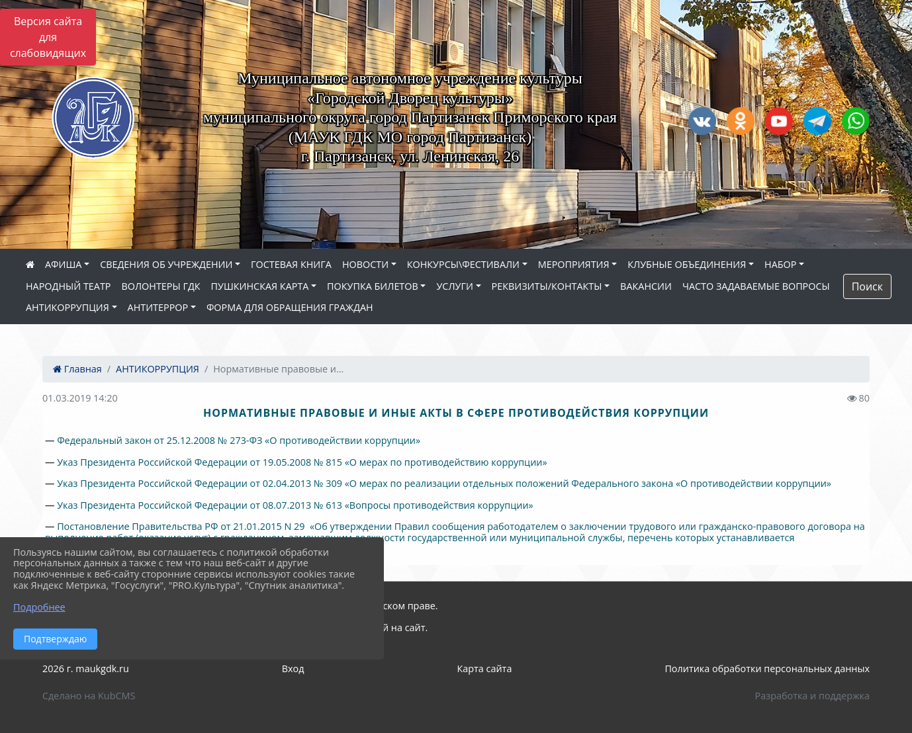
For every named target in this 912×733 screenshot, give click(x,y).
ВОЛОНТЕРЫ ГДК (161, 286)
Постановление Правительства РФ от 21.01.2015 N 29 (180, 526)
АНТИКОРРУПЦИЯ (67, 307)
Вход (293, 668)
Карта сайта (484, 668)
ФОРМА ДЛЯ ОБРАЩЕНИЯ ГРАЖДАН (289, 307)
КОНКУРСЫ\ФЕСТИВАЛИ (463, 264)
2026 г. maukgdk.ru (85, 668)
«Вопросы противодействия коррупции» (437, 505)
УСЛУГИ (454, 286)
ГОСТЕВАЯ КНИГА (291, 264)
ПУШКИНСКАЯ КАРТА (260, 286)
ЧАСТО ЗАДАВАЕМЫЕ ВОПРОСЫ (756, 286)
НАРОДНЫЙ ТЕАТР (68, 286)
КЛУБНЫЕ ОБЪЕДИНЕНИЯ (686, 264)
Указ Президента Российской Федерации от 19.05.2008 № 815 (199, 462)
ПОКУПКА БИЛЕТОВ (372, 286)
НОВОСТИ (365, 264)
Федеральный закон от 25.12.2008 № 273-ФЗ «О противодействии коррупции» (238, 440)
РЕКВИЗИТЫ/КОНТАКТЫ (547, 286)
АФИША (63, 264)
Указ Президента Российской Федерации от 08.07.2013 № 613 (199, 505)
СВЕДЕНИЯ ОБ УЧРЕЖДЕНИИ (166, 264)
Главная (77, 369)
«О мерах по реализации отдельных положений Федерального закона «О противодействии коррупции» (586, 483)
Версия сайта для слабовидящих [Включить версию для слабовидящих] (48, 37)
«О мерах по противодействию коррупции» (444, 462)
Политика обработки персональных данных (767, 668)
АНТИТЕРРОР (158, 307)
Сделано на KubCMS (88, 695)
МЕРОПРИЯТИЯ (574, 264)
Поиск (867, 286)
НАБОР (780, 264)
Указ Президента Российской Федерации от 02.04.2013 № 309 (199, 483)
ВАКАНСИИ (646, 286)
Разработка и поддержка (812, 695)
